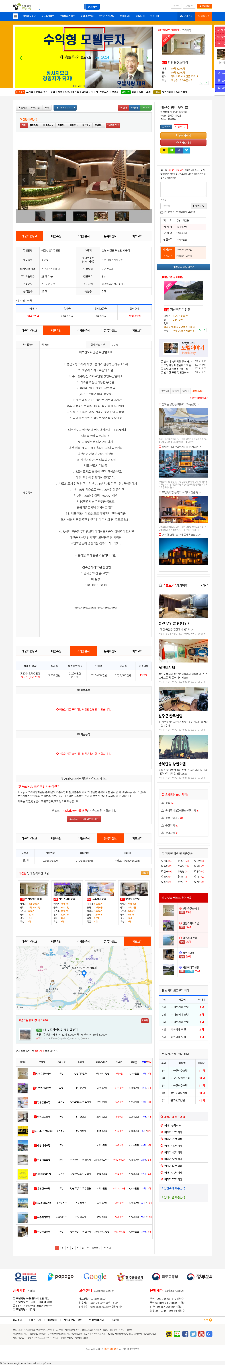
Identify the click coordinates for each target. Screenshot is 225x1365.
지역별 (86, 125)
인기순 (35, 107)
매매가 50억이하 (171, 1159)
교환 (146, 107)
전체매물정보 (29, 16)
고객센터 (154, 16)
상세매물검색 (113, 125)
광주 (199, 871)
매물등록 (204, 16)
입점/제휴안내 (96, 1320)
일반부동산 (87, 92)
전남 (182, 871)
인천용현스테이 (33, 899)
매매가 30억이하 (171, 1145)
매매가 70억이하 (171, 1172)
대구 (199, 876)
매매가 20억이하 (171, 1139)
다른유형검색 (63, 107)
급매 (134, 107)
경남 (182, 876)
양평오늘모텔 (132, 899)
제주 (199, 882)
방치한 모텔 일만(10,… (176, 372)
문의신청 (198, 206)
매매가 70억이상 (171, 1179)
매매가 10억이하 (171, 1132)
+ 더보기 (204, 585)
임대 (141, 92)
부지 (148, 92)
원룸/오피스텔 (72, 92)
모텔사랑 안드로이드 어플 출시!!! (34, 1302)
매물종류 (35, 125)
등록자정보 (110, 236)
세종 (199, 866)
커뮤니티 (140, 16)
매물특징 (56, 236)
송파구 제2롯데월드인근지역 (180, 810)
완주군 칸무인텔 (170, 716)
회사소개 (17, 1320)
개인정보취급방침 (73, 1320)
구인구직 (186, 16)
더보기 (145, 873)
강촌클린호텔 (99, 899)
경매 (123, 107)
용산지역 (169, 825)
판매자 (62, 125)
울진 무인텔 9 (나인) (174, 623)
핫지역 (74, 125)
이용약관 (52, 1320)
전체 (24, 125)
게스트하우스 (102, 92)
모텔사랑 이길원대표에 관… (179, 365)
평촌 (167, 803)
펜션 (60, 92)
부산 (182, 882)
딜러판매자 (181, 92)
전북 (166, 871)
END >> (107, 1248)
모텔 (52, 92)
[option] (183, 59)
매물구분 (48, 125)
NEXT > (96, 1248)
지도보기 (137, 236)
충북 (166, 866)
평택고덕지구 (172, 818)
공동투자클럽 (47, 16)
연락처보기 (183, 135)
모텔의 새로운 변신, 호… (177, 368)
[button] (201, 83)
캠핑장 (115, 92)
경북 (166, 876)
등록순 (22, 107)
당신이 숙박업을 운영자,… (178, 361)
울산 (166, 882)
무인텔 (29, 92)
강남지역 (169, 832)
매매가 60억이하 (171, 1165)
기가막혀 (106, 16)
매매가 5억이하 (170, 1125)
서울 (166, 861)
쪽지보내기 (183, 142)
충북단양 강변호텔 (172, 764)
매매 (164, 62)
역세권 (99, 125)
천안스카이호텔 (67, 899)
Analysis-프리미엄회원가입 (83, 819)
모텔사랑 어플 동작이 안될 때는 (33, 1298)
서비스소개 (35, 1320)
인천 (199, 861)
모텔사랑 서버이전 (26, 1309)
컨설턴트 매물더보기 (184, 267)
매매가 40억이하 (171, 1152)
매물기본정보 (29, 236)
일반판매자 (167, 92)
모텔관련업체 (86, 16)
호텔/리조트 (42, 92)
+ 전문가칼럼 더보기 (199, 398)
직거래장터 (125, 16)
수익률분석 (83, 236)
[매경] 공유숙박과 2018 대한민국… (35, 1305)
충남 (183, 866)
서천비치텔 (167, 668)
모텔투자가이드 (67, 16)
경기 (183, 861)
